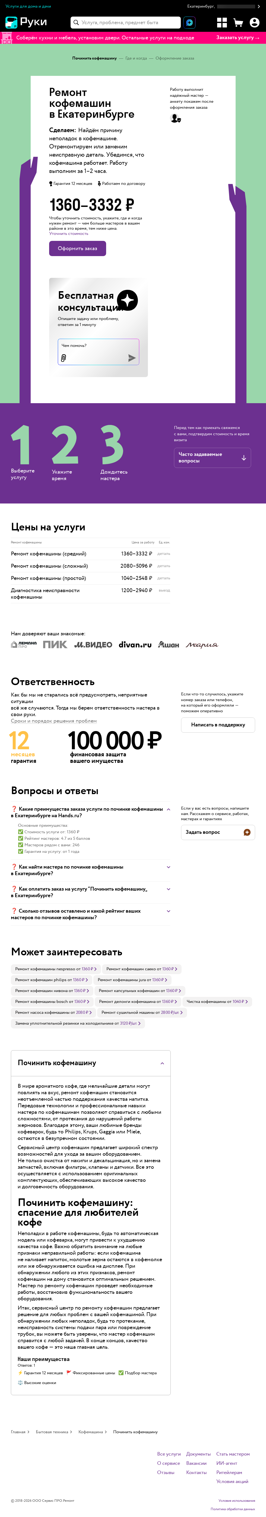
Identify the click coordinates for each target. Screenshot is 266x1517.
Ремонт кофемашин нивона (41, 991)
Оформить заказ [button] (77, 248)
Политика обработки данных (233, 1509)
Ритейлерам (229, 1473)
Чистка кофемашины (206, 1002)
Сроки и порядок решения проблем (54, 721)
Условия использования (236, 1501)
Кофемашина (90, 1432)
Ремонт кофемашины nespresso (45, 969)
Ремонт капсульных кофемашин (129, 991)
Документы (198, 1454)
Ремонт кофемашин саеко (131, 969)
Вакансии (196, 1463)
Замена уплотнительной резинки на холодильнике (64, 1023)
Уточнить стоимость (68, 234)
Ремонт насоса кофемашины (42, 1012)
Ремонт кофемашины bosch (41, 1002)
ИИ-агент (226, 1463)
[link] (56, 969)
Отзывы (166, 1473)
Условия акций (232, 1482)
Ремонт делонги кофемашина (127, 1002)
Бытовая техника (52, 1432)
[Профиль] (255, 23)
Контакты (196, 1473)
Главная (18, 1432)
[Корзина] (238, 23)
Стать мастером (233, 1454)
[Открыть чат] (189, 23)
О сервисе (168, 1463)
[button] (224, 7)
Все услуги (169, 1454)
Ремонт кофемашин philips (40, 980)
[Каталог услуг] (222, 23)
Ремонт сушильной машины (128, 1012)
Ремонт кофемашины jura (122, 980)
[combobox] (126, 23)
